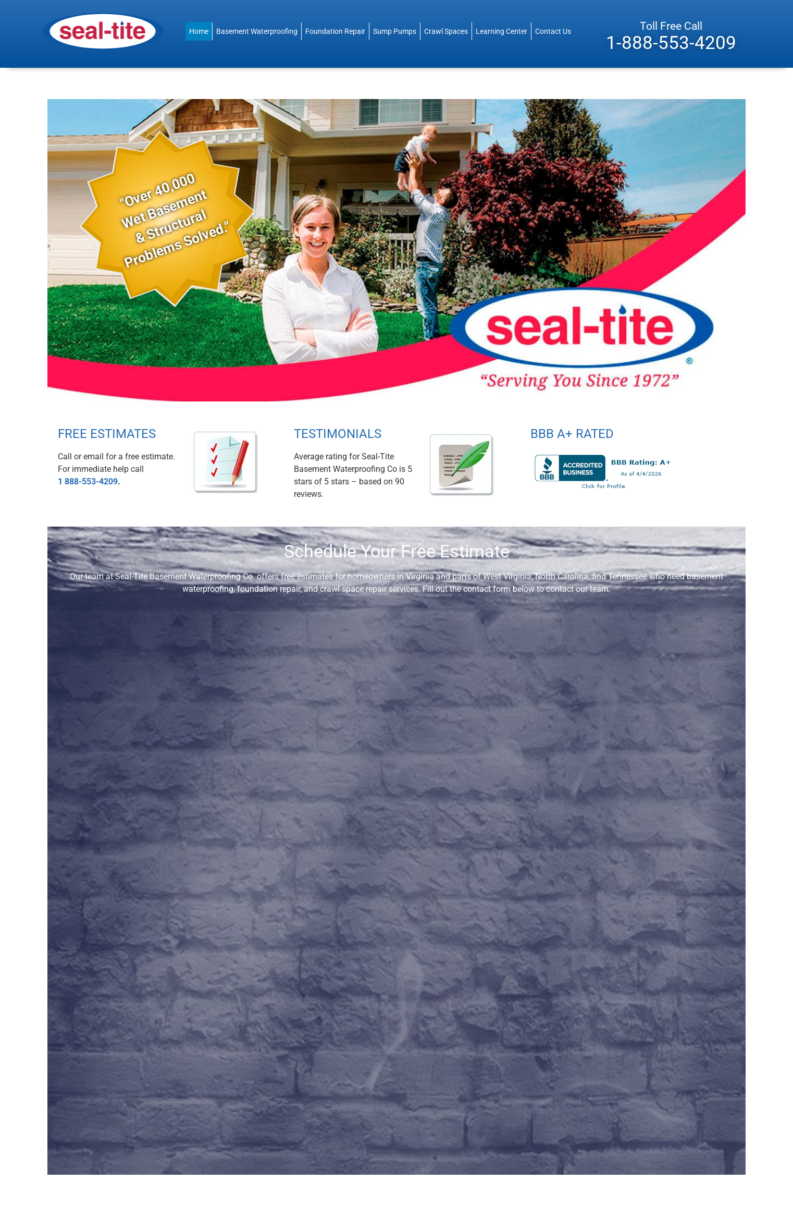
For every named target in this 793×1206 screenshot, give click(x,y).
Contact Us (553, 31)
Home (198, 31)
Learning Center (501, 31)
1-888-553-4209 (671, 43)
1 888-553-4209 (88, 481)
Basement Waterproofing (257, 31)
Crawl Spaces (446, 31)
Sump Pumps (394, 31)
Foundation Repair (335, 31)
